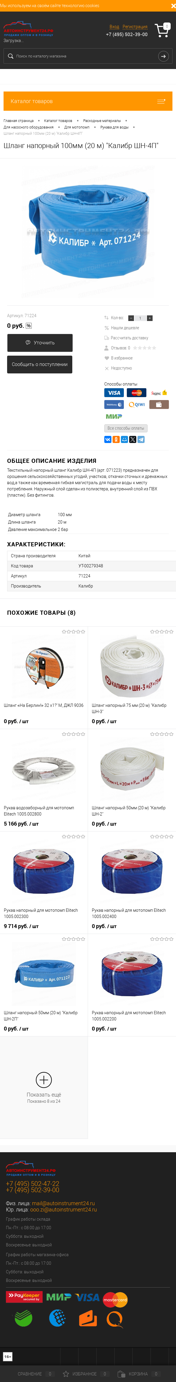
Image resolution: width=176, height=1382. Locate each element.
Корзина (139, 1374)
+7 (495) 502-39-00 (127, 34)
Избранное (86, 1374)
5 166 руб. (21, 824)
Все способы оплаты (126, 428)
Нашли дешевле (121, 327)
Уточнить (40, 343)
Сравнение (31, 1374)
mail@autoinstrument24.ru (63, 1203)
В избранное (118, 358)
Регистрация (135, 26)
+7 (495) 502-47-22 (32, 1183)
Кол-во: (117, 317)
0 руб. (19, 325)
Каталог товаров (88, 101)
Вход (114, 26)
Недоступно (118, 368)
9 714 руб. (21, 926)
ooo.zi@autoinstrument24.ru (63, 1209)
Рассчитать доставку (126, 338)
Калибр (86, 586)
